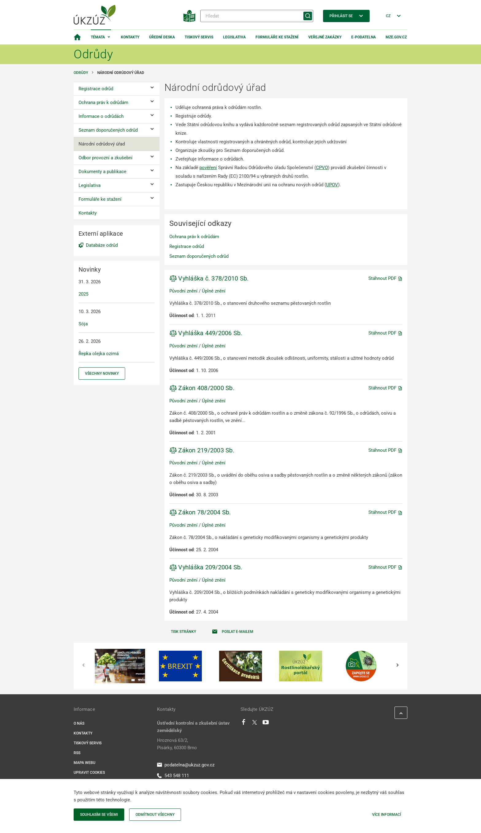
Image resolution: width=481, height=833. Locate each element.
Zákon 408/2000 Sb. (201, 388)
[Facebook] (243, 723)
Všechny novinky (102, 373)
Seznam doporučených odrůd (199, 256)
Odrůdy (81, 73)
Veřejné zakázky (324, 37)
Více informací (386, 814)
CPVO (322, 167)
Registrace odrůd (186, 246)
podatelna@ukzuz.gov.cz (185, 765)
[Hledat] (256, 16)
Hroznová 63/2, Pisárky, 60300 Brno (177, 744)
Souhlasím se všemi (99, 814)
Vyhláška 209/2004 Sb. (205, 567)
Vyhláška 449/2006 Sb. (205, 333)
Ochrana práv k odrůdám (194, 236)
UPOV (332, 185)
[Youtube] (266, 723)
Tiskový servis (199, 37)
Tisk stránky (183, 632)
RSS (77, 753)
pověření (208, 167)
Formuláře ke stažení (277, 37)
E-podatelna (363, 37)
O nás (79, 723)
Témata (98, 37)
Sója (83, 324)
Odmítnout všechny (155, 814)
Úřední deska (162, 37)
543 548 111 (173, 775)
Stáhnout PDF (385, 278)
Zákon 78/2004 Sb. (200, 512)
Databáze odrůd (102, 245)
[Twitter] (255, 723)
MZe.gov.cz (396, 37)
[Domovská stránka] (77, 37)
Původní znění (183, 291)
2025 (83, 294)
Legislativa (234, 37)
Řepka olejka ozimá (99, 353)
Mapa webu (84, 763)
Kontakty (130, 37)
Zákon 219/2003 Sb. (201, 450)
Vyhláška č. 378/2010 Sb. (208, 278)
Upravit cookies (89, 772)
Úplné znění (213, 291)
